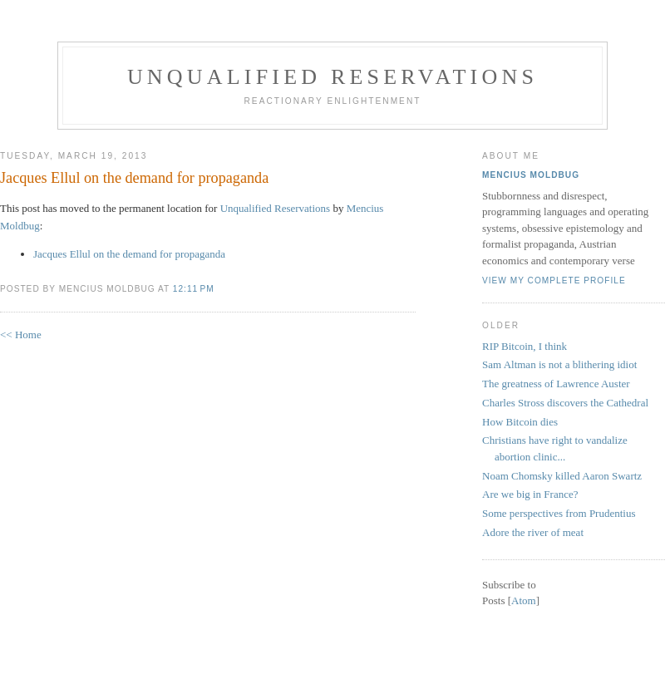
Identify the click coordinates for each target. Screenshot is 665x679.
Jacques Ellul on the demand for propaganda (134, 178)
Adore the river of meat (533, 532)
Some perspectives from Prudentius (559, 513)
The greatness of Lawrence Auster (556, 383)
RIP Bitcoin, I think (524, 346)
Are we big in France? (530, 494)
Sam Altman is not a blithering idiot (559, 364)
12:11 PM (193, 288)
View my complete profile (554, 280)
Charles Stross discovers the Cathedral (565, 402)
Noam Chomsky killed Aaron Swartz (562, 476)
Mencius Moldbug (530, 175)
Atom (523, 600)
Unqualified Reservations (332, 77)
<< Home (21, 334)
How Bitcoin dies (520, 422)
